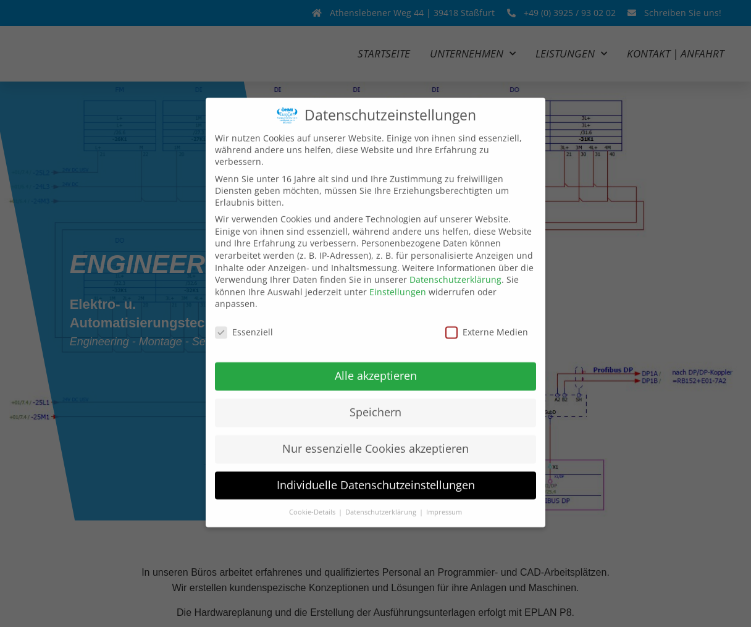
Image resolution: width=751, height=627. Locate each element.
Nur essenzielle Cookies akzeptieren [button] (375, 432)
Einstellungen (397, 276)
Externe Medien (486, 316)
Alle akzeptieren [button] (376, 359)
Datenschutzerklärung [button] (381, 496)
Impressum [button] (444, 496)
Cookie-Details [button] (313, 496)
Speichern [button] (375, 396)
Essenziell (244, 316)
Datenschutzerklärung (455, 264)
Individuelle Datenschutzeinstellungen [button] (376, 468)
